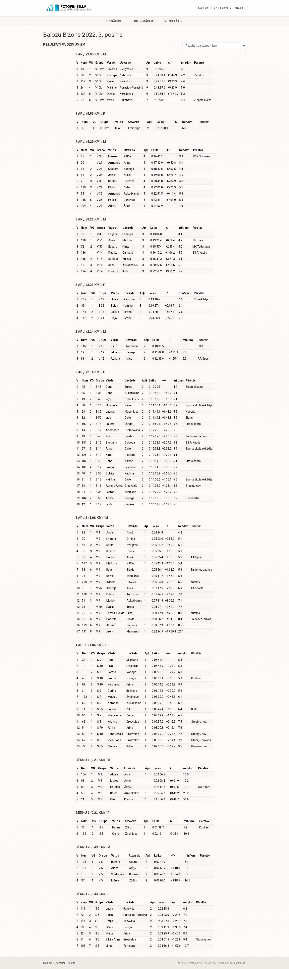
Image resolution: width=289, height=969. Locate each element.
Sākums (203, 8)
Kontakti (221, 8)
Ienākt (238, 8)
